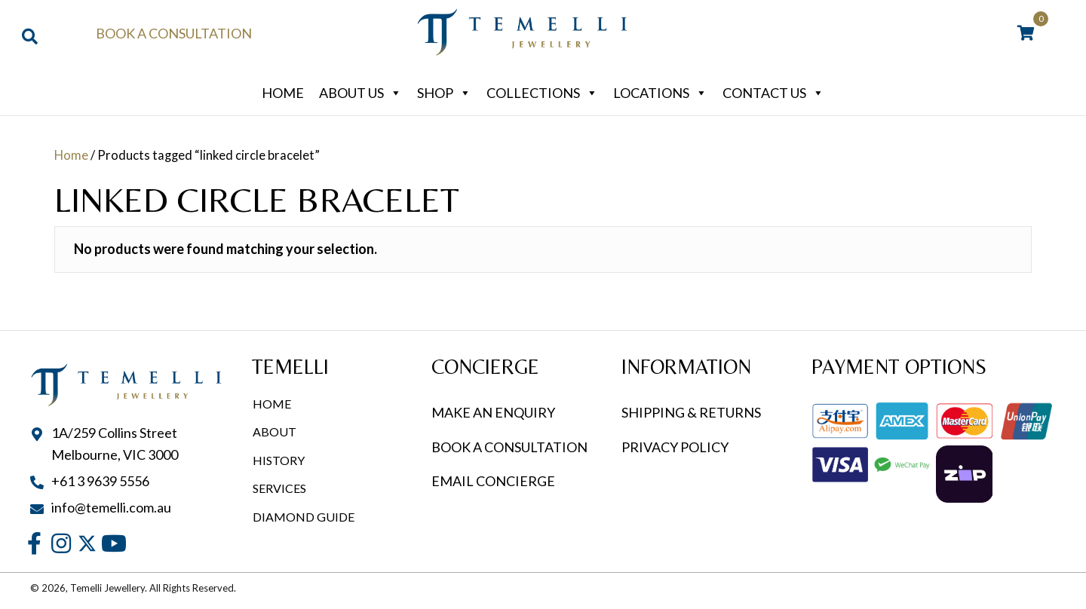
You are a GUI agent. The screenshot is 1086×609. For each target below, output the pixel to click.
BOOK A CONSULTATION (509, 447)
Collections (542, 93)
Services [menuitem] (279, 488)
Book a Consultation (174, 33)
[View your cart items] (1026, 34)
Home (283, 92)
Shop (444, 93)
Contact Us (773, 93)
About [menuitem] (274, 431)
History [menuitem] (279, 460)
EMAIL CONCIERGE (494, 481)
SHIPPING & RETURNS (691, 412)
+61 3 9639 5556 (100, 481)
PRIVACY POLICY (675, 447)
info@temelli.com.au (111, 507)
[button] (34, 543)
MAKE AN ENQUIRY (493, 412)
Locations (660, 93)
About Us (360, 93)
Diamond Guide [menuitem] (303, 517)
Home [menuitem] (272, 403)
